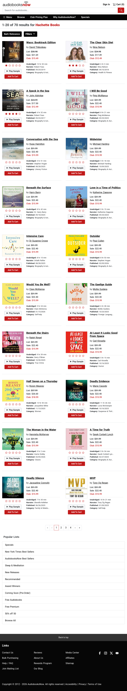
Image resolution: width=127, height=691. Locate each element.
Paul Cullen (98, 240)
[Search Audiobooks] (121, 10)
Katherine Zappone (102, 192)
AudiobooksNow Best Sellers (19, 558)
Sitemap (70, 663)
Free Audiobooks (13, 600)
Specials (85, 17)
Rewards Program (43, 663)
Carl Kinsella (99, 341)
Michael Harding (101, 144)
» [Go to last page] (79, 527)
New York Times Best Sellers (19, 551)
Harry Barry (35, 192)
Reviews (38, 652)
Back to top (63, 637)
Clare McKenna (37, 289)
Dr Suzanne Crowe (38, 240)
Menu (7, 17)
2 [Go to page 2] (61, 527)
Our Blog (38, 668)
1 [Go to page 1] (56, 527)
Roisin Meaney (36, 386)
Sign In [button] (106, 4)
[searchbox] (60, 10)
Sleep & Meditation (14, 565)
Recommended (12, 579)
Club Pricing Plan (39, 17)
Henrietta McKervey (39, 434)
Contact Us (7, 652)
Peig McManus (100, 95)
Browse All (10, 620)
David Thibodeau (37, 47)
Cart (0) (118, 4)
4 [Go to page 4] (70, 527)
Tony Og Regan (100, 483)
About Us (38, 658)
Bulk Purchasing (10, 658)
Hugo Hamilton (36, 144)
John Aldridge (36, 95)
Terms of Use (94, 684)
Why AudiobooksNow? (64, 17)
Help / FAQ (7, 663)
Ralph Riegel (35, 337)
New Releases (12, 572)
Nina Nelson (99, 47)
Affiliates (70, 658)
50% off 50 (10, 613)
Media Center (72, 652)
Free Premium (12, 606)
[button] (9, 17)
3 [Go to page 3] (66, 527)
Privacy (82, 684)
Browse (21, 17)
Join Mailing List (10, 668)
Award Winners (12, 586)
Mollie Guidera (100, 289)
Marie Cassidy (100, 386)
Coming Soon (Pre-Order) (17, 593)
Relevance (12, 34)
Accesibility (71, 684)
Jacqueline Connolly (39, 483)
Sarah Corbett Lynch (103, 434)
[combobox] (63, 10)
